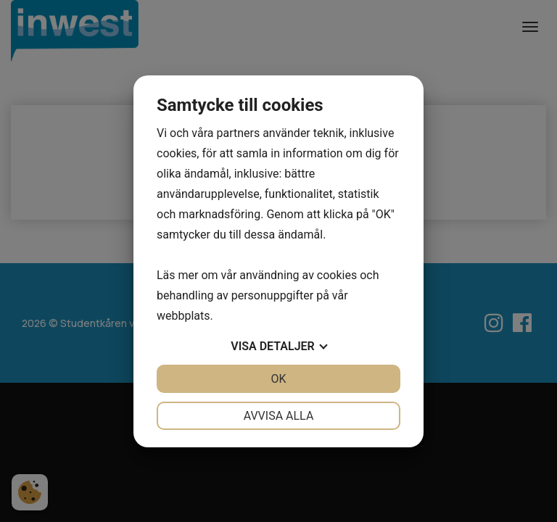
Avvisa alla (279, 416)
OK (278, 379)
